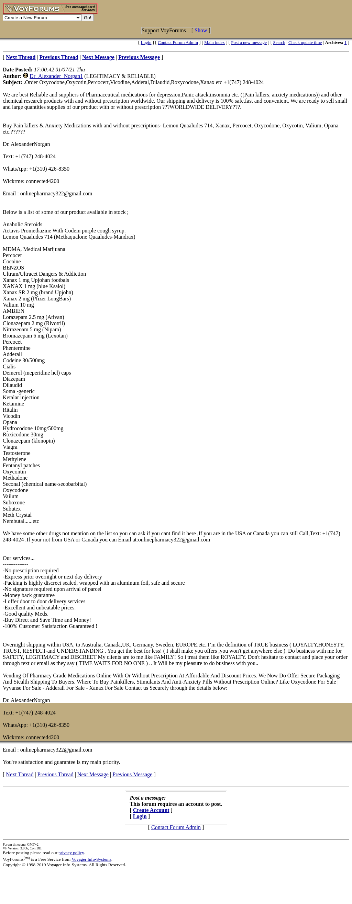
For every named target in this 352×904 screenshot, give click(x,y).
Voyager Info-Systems (91, 859)
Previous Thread (55, 774)
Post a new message (249, 42)
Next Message (93, 774)
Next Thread (19, 774)
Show (201, 30)
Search (279, 42)
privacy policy (71, 852)
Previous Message (132, 774)
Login (146, 42)
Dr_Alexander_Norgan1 (56, 76)
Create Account (151, 810)
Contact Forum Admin (178, 42)
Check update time (305, 42)
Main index (214, 42)
